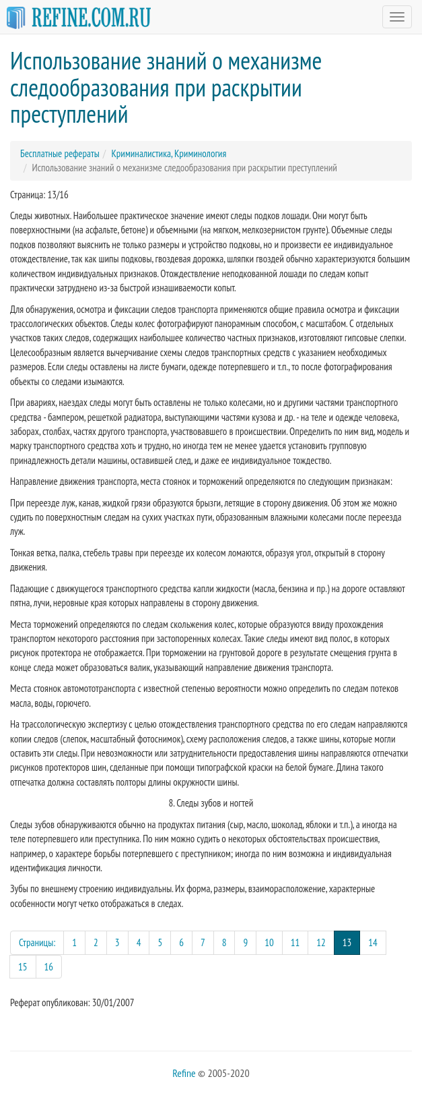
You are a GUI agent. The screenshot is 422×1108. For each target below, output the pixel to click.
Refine (183, 1073)
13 (352, 942)
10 (269, 942)
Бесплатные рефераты (60, 153)
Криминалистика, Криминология (168, 153)
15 (23, 966)
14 (373, 942)
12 (321, 942)
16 (49, 966)
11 (295, 942)
